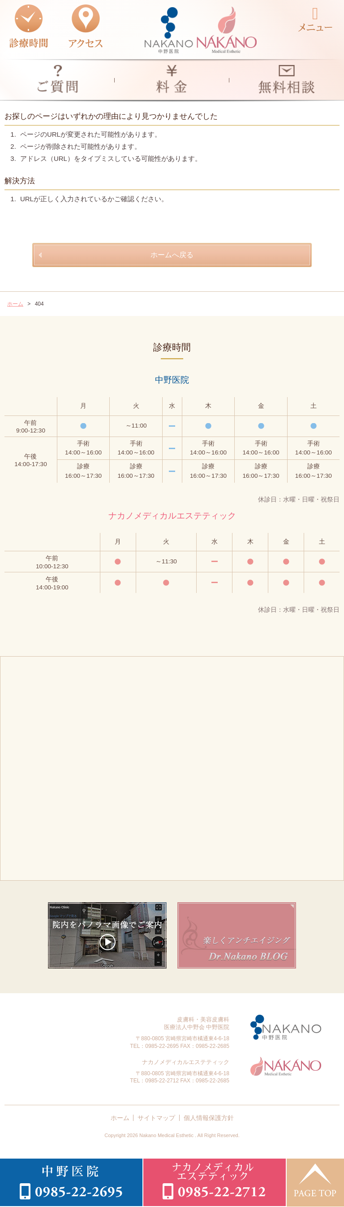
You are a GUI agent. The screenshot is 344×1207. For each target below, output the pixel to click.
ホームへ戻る (172, 255)
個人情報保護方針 (209, 1117)
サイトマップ (156, 1117)
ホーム (120, 1117)
